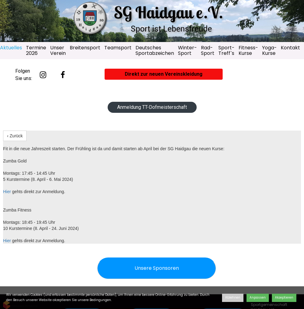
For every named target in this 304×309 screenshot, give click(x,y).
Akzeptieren (284, 297)
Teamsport (118, 47)
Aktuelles (11, 47)
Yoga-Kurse (269, 50)
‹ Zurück (15, 135)
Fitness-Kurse (248, 50)
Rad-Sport (207, 50)
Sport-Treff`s (226, 50)
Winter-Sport (187, 50)
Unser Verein (58, 50)
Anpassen (258, 297)
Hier (7, 191)
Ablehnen (232, 297)
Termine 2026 (36, 50)
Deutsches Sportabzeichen (154, 50)
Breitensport (85, 47)
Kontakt (290, 47)
